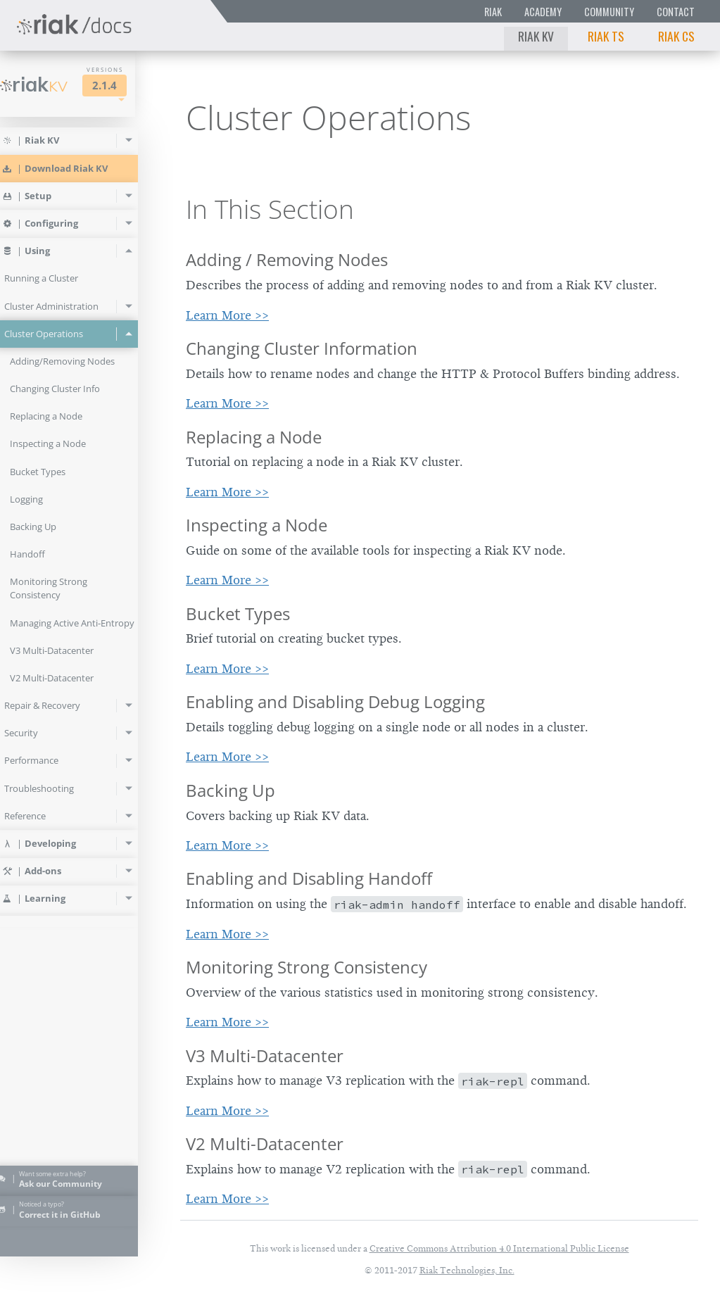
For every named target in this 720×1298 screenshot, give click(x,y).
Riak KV (536, 36)
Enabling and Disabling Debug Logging (335, 701)
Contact (676, 11)
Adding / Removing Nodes (287, 259)
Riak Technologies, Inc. (466, 1270)
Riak (493, 11)
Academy (543, 11)
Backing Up (230, 790)
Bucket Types (238, 613)
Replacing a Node (254, 436)
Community (609, 11)
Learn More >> (227, 315)
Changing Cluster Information (301, 348)
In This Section (270, 209)
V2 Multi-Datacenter (264, 1143)
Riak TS (606, 36)
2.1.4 (124, 85)
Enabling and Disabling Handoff (309, 878)
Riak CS (676, 36)
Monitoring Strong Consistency (306, 966)
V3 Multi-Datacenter (264, 1055)
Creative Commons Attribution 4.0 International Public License (499, 1248)
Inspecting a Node (256, 524)
